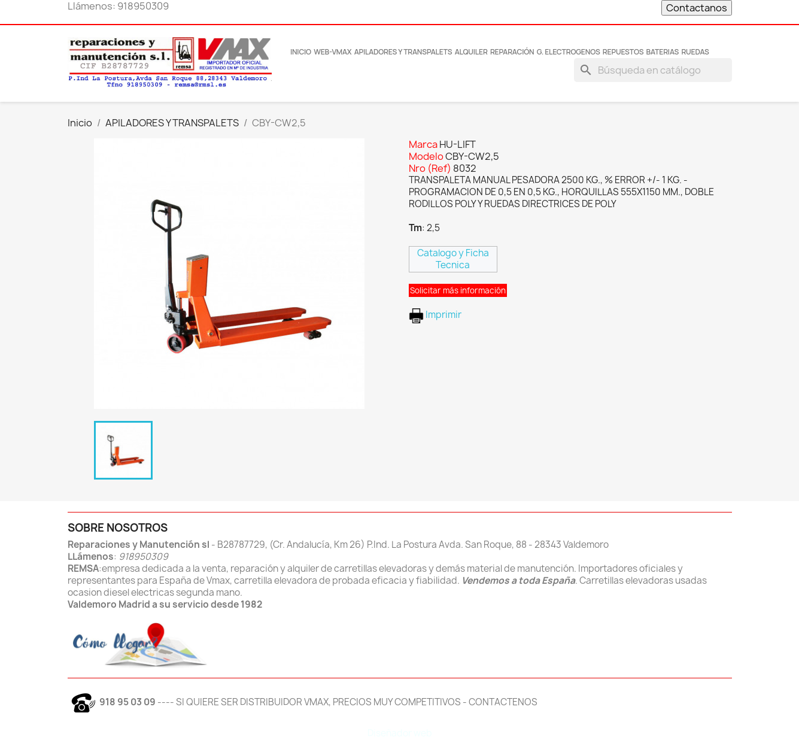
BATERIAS (662, 52)
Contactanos (696, 7)
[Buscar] (653, 70)
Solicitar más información (458, 290)
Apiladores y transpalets (403, 52)
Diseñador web (399, 733)
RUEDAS (695, 52)
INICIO (300, 52)
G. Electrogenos (568, 52)
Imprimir (435, 314)
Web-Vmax (332, 52)
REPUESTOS (623, 52)
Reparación (512, 52)
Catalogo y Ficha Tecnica (453, 259)
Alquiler (471, 52)
